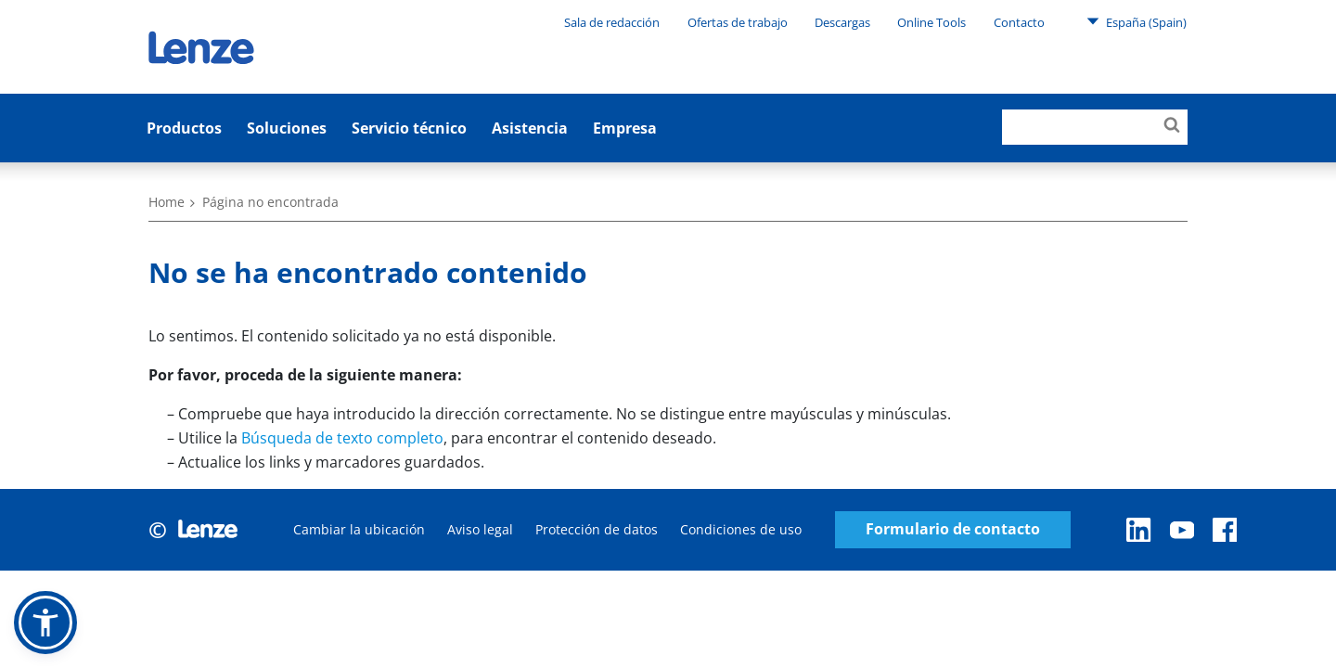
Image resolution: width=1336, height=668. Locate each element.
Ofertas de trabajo (737, 22)
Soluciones (287, 128)
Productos (184, 128)
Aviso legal (480, 529)
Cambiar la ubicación (359, 529)
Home (166, 202)
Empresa (625, 128)
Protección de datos (596, 529)
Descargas (842, 22)
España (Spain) (1136, 21)
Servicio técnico (409, 128)
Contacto (1019, 22)
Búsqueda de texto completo (342, 438)
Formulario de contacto (953, 529)
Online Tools (931, 22)
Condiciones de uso (741, 529)
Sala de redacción (612, 22)
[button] (45, 622)
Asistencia (530, 128)
